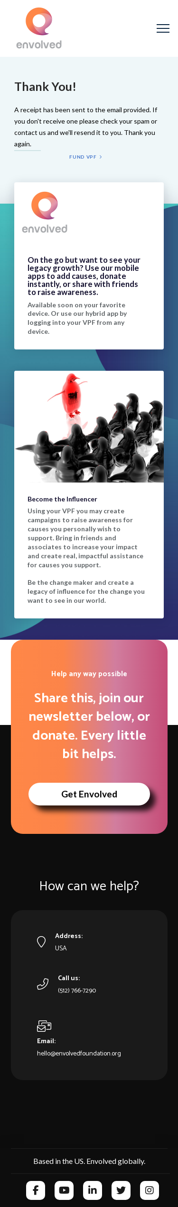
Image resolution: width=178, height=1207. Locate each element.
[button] (163, 28)
